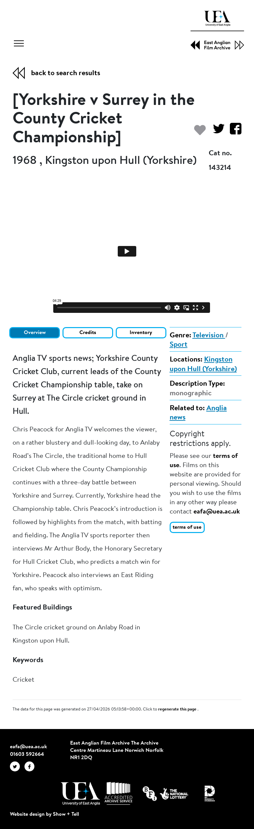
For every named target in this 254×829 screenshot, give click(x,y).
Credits (87, 332)
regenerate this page (177, 709)
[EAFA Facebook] (31, 766)
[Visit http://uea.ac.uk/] (80, 793)
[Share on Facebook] (233, 132)
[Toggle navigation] (19, 44)
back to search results (65, 73)
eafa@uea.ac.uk (216, 512)
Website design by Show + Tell (44, 814)
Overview (35, 332)
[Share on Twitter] (216, 132)
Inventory (141, 332)
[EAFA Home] (217, 30)
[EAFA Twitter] (17, 766)
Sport (179, 345)
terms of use (187, 527)
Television (208, 335)
